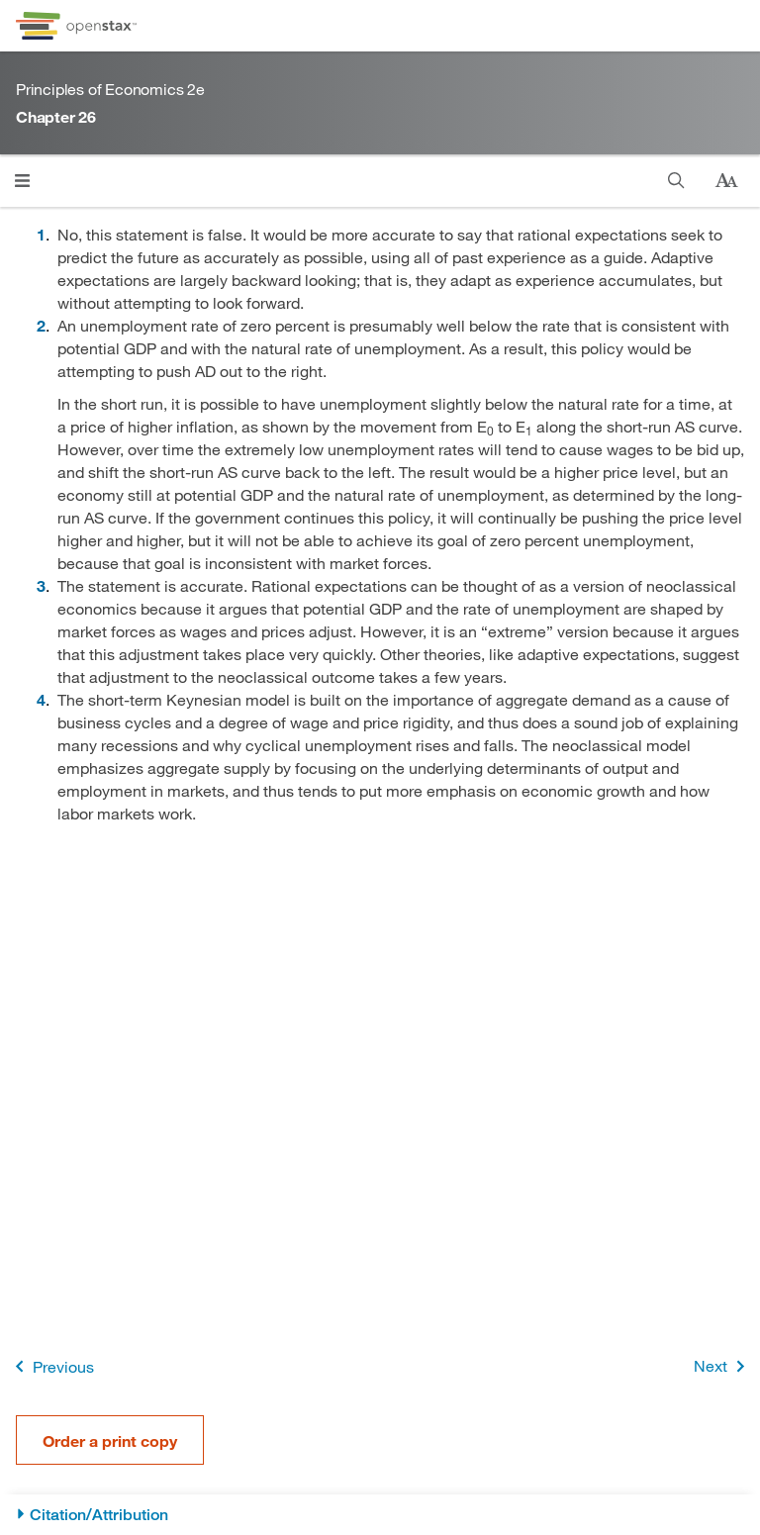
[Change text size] (726, 181)
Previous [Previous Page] (51, 1366)
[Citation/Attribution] (380, 1514)
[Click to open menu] (22, 180)
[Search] (676, 180)
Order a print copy (110, 1440)
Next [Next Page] (723, 1366)
